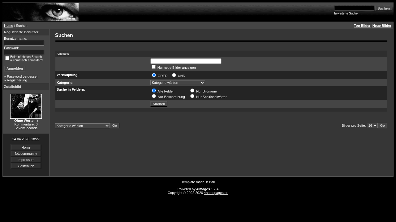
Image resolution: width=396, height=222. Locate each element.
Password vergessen (22, 76)
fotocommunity (26, 153)
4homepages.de (216, 193)
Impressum (26, 160)
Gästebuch (26, 166)
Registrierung (17, 80)
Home (8, 25)
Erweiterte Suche (346, 13)
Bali (212, 182)
